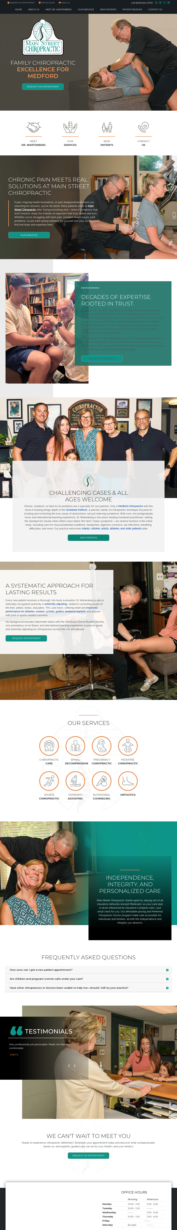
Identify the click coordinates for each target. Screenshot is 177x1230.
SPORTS (49, 797)
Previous (69, 1066)
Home (18, 10)
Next (74, 1066)
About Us (33, 10)
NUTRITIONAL (101, 797)
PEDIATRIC (128, 762)
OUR (70, 143)
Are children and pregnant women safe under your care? (46, 978)
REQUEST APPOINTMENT (26, 638)
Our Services (86, 10)
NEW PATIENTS (88, 538)
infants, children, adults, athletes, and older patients (111, 528)
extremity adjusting (56, 604)
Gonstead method (76, 509)
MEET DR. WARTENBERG (106, 370)
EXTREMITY (75, 797)
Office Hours (47, 3)
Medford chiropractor (130, 506)
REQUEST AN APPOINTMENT (21, 3)
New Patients (108, 10)
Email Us (64, 3)
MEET (33, 143)
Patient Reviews (132, 10)
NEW (107, 143)
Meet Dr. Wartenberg (58, 10)
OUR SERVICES (29, 235)
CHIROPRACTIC (49, 762)
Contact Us (155, 10)
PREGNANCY (101, 762)
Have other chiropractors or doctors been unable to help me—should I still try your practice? (69, 987)
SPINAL (75, 762)
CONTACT (143, 143)
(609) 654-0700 (144, 3)
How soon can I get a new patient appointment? (41, 969)
